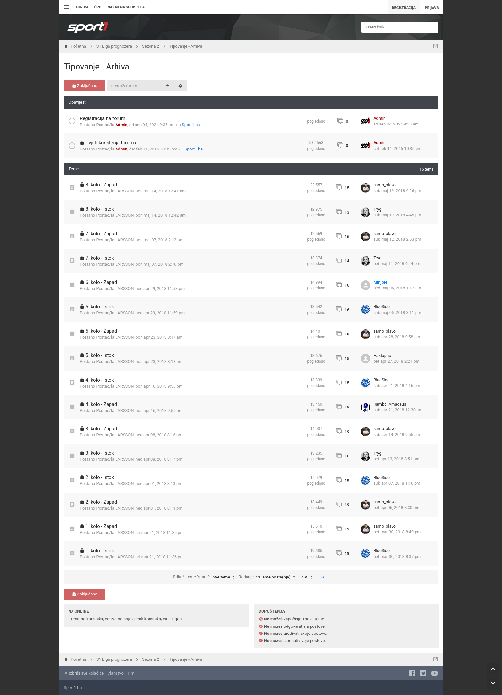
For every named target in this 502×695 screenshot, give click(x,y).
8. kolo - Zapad (101, 185)
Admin (121, 124)
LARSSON (124, 191)
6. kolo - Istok (99, 307)
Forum (82, 7)
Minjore (381, 282)
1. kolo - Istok (99, 551)
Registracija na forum (102, 118)
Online (81, 611)
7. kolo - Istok (99, 258)
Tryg (378, 209)
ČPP (97, 7)
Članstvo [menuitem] (115, 673)
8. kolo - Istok (99, 209)
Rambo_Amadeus (390, 404)
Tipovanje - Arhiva (96, 66)
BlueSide (382, 306)
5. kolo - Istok (99, 355)
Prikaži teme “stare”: (205, 577)
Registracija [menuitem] (404, 7)
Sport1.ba (191, 124)
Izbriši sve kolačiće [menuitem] (84, 673)
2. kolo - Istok (99, 477)
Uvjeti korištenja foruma (110, 143)
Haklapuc (382, 355)
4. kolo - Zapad (101, 404)
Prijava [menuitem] (432, 7)
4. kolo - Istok (99, 380)
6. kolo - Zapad (101, 282)
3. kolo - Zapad (101, 429)
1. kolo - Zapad (101, 526)
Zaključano (85, 85)
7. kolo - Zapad (101, 234)
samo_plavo (385, 184)
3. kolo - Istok (99, 453)
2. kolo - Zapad (101, 502)
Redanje (268, 577)
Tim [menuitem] (130, 673)
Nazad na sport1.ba (126, 7)
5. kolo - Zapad (101, 331)
